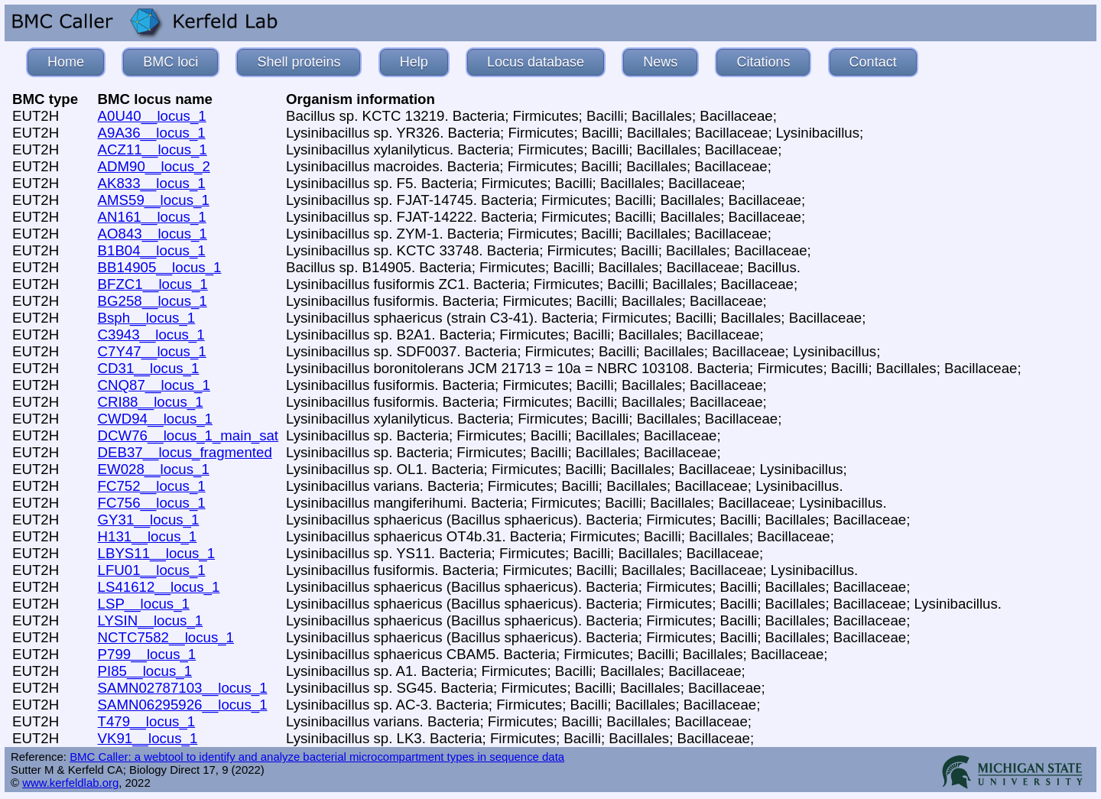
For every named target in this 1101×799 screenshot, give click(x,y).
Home (65, 62)
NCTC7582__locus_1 (166, 637)
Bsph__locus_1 (147, 318)
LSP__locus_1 (144, 604)
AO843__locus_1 (152, 234)
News (660, 62)
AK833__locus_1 (152, 183)
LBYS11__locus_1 (157, 553)
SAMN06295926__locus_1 (183, 705)
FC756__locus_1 (152, 503)
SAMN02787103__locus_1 (183, 688)
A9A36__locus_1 (152, 133)
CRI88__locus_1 (150, 402)
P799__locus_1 (147, 654)
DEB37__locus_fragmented (185, 452)
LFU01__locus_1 (152, 570)
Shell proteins (298, 62)
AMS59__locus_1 (153, 200)
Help (414, 62)
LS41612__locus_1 (159, 587)
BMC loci (170, 62)
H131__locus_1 (147, 536)
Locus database (535, 62)
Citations (763, 62)
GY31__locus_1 (149, 520)
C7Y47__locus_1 (152, 351)
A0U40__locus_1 (152, 116)
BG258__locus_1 (152, 301)
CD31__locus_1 (149, 368)
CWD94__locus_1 (155, 419)
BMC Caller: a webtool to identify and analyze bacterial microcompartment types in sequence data (317, 756)
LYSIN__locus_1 (150, 620)
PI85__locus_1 (145, 671)
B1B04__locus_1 (152, 250)
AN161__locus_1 (152, 217)
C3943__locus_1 (151, 334)
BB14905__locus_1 (160, 267)
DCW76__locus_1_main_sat (188, 435)
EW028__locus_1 (153, 469)
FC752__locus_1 (152, 486)
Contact (873, 62)
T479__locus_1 (147, 721)
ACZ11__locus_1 (152, 149)
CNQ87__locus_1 (154, 385)
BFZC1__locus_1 (153, 284)
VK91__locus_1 (148, 738)
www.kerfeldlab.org (70, 782)
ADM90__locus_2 (154, 166)
